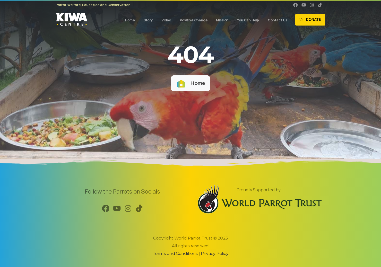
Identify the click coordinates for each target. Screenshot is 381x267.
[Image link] (258, 198)
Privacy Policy (215, 253)
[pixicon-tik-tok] (139, 209)
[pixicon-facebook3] (105, 209)
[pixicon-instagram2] (128, 209)
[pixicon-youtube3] (116, 209)
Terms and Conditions (175, 253)
